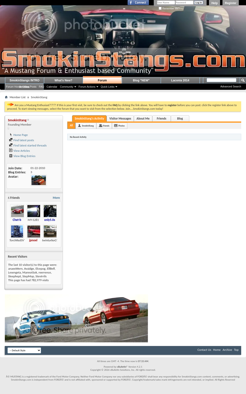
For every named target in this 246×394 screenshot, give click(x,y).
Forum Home (13, 86)
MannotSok (29, 272)
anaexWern (15, 268)
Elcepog (40, 268)
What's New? (63, 80)
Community (66, 86)
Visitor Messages (120, 118)
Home (217, 350)
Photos (121, 125)
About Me (142, 118)
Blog (180, 118)
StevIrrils (41, 276)
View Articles (19, 150)
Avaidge (29, 268)
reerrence (45, 272)
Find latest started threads (28, 145)
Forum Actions (87, 86)
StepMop (28, 276)
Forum (102, 80)
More (56, 198)
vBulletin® (122, 366)
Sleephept (14, 276)
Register (230, 3)
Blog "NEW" (141, 80)
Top (236, 350)
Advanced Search (230, 86)
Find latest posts (21, 140)
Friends (161, 118)
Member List (17, 97)
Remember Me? (169, 8)
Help (214, 3)
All (71, 125)
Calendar (52, 86)
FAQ (41, 86)
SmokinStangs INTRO (24, 80)
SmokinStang (88, 125)
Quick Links (107, 86)
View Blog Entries (22, 156)
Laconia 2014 (180, 80)
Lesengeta (14, 272)
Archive (227, 350)
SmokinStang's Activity (89, 118)
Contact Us (204, 350)
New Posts (30, 86)
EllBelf (51, 268)
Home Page (18, 135)
